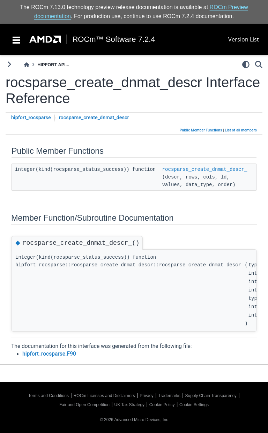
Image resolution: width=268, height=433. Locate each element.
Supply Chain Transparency (210, 395)
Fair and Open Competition (84, 404)
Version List (243, 39)
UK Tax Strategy (129, 404)
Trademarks (169, 395)
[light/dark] (245, 64)
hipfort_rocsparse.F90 (49, 354)
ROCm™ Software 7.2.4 (113, 39)
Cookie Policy (162, 404)
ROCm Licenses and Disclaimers (104, 395)
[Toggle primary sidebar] (9, 64)
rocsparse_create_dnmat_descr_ (204, 169)
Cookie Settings (194, 404)
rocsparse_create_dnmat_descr (94, 118)
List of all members (241, 130)
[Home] (26, 64)
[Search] (258, 64)
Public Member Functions (201, 130)
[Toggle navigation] (16, 39)
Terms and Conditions (48, 395)
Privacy (146, 395)
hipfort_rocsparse (31, 118)
